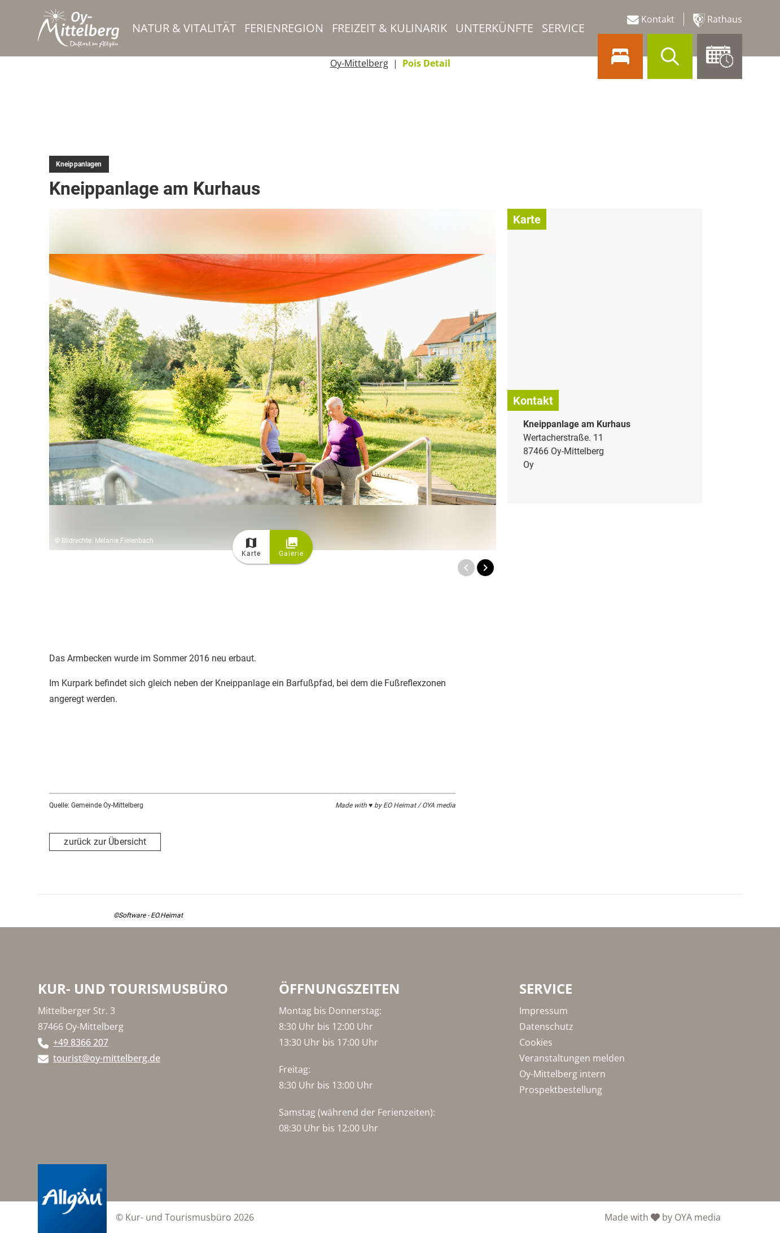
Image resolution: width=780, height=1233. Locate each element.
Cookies (536, 1042)
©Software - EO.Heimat (148, 915)
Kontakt (650, 19)
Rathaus (717, 20)
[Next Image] (485, 567)
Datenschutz (546, 1026)
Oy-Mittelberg (359, 63)
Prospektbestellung (560, 1089)
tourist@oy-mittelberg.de (106, 1058)
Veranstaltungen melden (572, 1058)
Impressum (543, 1010)
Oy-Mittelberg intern (562, 1074)
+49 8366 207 (80, 1042)
